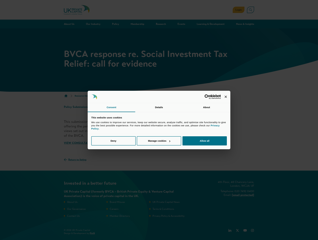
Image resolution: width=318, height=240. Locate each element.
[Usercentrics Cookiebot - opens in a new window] (207, 97)
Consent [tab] (111, 107)
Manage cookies (159, 140)
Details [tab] (159, 107)
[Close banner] (226, 97)
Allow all (204, 140)
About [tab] (206, 107)
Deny (113, 140)
